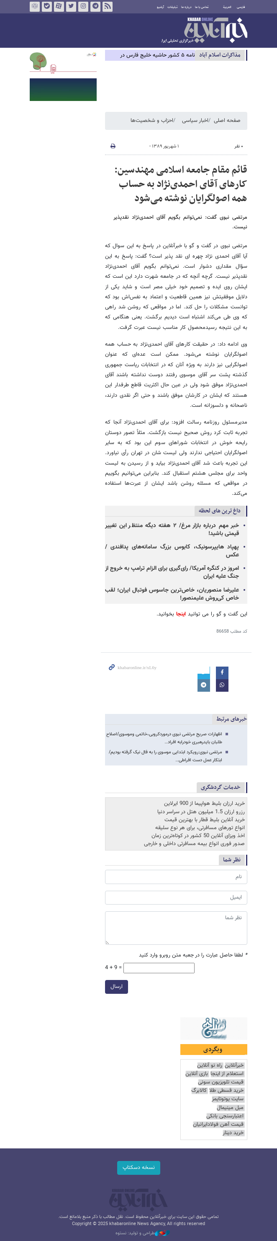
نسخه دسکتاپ (139, 1167)
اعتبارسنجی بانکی (225, 1116)
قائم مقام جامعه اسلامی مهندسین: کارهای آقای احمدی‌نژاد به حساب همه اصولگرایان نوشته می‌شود (180, 184)
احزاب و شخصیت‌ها (152, 120)
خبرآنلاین (204, 31)
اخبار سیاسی (195, 120)
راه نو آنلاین (209, 1066)
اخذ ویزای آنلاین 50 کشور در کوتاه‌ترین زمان (198, 836)
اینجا (180, 614)
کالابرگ (199, 1091)
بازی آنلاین (196, 1074)
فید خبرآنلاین (107, 7)
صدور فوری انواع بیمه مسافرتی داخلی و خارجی (194, 844)
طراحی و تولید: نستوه (142, 1233)
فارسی (241, 7)
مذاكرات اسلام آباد (220, 55)
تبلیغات (172, 7)
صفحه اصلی (227, 120)
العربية (227, 7)
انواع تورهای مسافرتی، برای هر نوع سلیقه (200, 828)
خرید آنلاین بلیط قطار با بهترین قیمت (204, 820)
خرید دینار (233, 1133)
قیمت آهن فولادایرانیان (218, 1125)
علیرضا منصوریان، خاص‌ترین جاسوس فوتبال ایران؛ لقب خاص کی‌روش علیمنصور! (172, 594)
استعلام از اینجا (227, 1074)
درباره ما (186, 7)
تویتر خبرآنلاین (71, 7)
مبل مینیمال (230, 1108)
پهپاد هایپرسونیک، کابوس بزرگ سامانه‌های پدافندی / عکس (172, 551)
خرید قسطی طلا (226, 1091)
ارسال (116, 986)
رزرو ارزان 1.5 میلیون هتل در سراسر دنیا (201, 812)
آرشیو (160, 7)
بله (47, 7)
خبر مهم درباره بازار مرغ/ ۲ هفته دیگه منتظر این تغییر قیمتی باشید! (172, 529)
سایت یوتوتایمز (228, 1099)
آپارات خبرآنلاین (59, 7)
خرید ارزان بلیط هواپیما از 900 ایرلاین (204, 803)
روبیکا (35, 7)
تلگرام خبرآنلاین (95, 7)
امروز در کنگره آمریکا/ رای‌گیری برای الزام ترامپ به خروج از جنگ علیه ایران (172, 572)
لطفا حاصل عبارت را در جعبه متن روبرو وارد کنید (193, 955)
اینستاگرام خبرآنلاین (83, 7)
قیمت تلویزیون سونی (221, 1082)
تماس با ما (202, 7)
